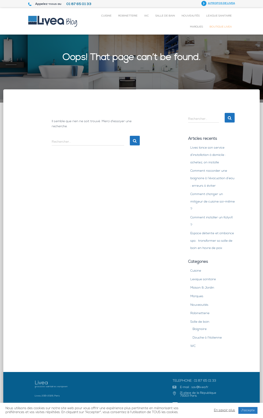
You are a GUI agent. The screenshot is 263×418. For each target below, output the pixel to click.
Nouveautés (191, 16)
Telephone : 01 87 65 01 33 (194, 381)
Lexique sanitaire (219, 16)
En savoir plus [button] (224, 410)
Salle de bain (165, 16)
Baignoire (200, 329)
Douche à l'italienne (207, 337)
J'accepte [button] (248, 410)
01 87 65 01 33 (78, 4)
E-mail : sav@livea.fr (194, 387)
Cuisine (106, 16)
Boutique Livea (221, 27)
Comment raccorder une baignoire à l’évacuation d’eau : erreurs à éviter (212, 178)
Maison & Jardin (202, 287)
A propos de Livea (221, 3)
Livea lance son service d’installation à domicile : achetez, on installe (208, 155)
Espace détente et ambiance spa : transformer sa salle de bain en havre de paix (212, 241)
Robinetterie (128, 16)
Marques (196, 27)
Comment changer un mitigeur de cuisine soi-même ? (212, 202)
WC (146, 16)
